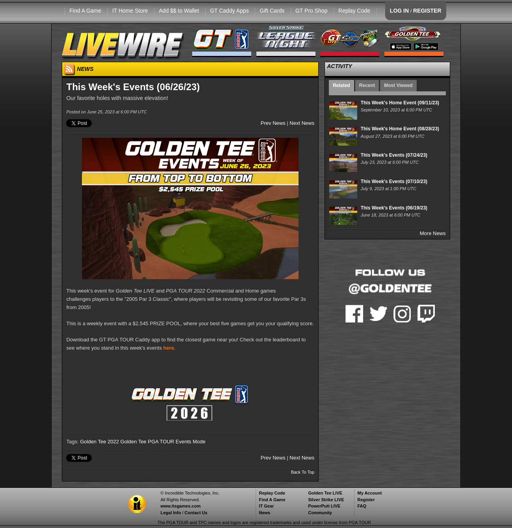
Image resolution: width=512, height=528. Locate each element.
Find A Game (85, 10)
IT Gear (266, 506)
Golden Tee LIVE (325, 493)
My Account (369, 493)
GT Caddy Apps (229, 10)
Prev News (273, 123)
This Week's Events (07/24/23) (394, 155)
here (168, 348)
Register (366, 499)
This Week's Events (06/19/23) (394, 208)
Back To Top (303, 472)
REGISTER (427, 10)
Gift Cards (272, 10)
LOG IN (399, 10)
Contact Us (196, 512)
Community (320, 512)
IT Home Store (130, 10)
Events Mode (191, 442)
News (264, 512)
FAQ (361, 506)
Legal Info (170, 512)
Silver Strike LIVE (326, 499)
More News (433, 233)
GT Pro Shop (311, 10)
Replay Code (354, 10)
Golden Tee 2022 (99, 442)
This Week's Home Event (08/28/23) (400, 129)
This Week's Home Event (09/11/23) (400, 103)
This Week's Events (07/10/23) (394, 181)
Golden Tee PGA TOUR (147, 442)
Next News (301, 123)
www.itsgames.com (180, 506)
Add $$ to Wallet (179, 10)
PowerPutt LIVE (324, 506)
